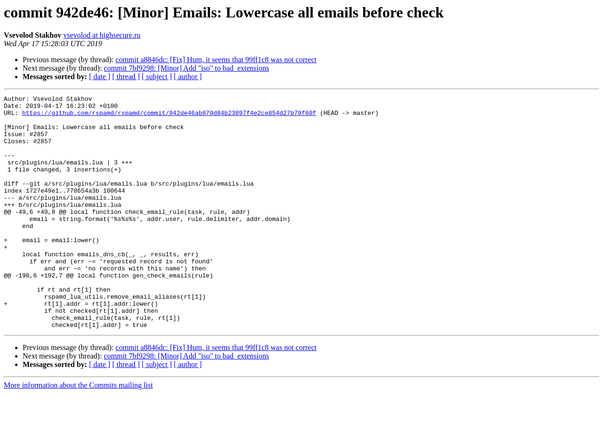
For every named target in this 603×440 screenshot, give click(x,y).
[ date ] (99, 77)
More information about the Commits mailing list (78, 432)
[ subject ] (157, 77)
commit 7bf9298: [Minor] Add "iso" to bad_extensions (186, 68)
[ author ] (188, 77)
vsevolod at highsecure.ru (101, 35)
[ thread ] (126, 77)
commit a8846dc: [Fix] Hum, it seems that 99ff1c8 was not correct (216, 60)
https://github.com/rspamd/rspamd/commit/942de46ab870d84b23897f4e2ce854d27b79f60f (169, 117)
